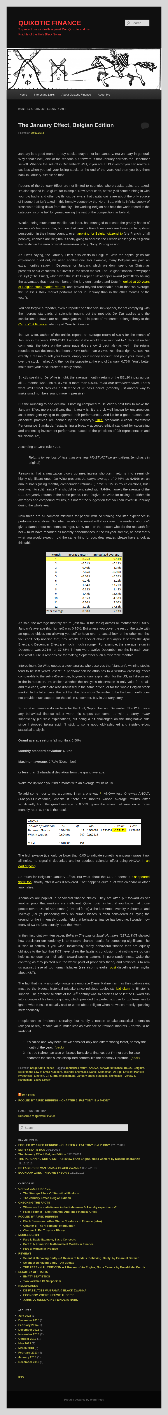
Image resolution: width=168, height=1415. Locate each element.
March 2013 (26, 1348)
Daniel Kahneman (100, 1071)
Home (23, 94)
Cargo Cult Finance (42, 1068)
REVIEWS (25, 1253)
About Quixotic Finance (76, 94)
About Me (104, 94)
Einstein (39, 1075)
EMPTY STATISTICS (31, 1149)
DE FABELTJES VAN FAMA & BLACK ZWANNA (50, 1168)
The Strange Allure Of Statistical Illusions (51, 1193)
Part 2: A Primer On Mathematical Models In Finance (58, 1244)
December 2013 (28, 1329)
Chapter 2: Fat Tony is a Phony (44, 1230)
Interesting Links (44, 94)
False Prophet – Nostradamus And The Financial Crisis (60, 1211)
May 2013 (24, 1343)
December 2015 (28, 1320)
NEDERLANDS (28, 1285)
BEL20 (128, 1068)
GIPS (49, 1075)
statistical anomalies (109, 1075)
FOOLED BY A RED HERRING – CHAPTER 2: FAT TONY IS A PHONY (64, 1100)
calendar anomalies (76, 1071)
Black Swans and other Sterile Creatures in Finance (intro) (62, 1221)
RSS (21, 1377)
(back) (59, 1047)
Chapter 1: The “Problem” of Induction (49, 1225)
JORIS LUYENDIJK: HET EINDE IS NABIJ (50, 1299)
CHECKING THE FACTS (34, 1202)
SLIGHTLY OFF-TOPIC (33, 1272)
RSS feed (28, 1095)
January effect (85, 1075)
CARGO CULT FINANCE (34, 1188)
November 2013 (28, 1334)
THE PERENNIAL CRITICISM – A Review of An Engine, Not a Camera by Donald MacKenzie (79, 1158)
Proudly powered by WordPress (84, 1399)
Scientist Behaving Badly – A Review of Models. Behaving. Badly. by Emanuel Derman (81, 1258)
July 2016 (24, 1315)
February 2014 (28, 1325)
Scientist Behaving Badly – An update (48, 1262)
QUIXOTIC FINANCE (49, 22)
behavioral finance (111, 1068)
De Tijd (117, 1071)
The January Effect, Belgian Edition (66, 125)
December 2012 (28, 1362)
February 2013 (28, 1352)
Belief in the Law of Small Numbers (40, 1071)
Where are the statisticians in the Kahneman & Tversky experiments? (70, 1207)
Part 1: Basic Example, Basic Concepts (49, 1239)
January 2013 (27, 1357)
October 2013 (27, 1338)
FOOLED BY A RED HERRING (38, 1216)
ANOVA (93, 1068)
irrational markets (64, 1075)
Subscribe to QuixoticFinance (36, 1116)
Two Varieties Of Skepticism (42, 1281)
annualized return (77, 1068)
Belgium (139, 1068)
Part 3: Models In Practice (40, 1248)
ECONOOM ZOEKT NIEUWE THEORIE (43, 1172)
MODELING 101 (28, 1235)
